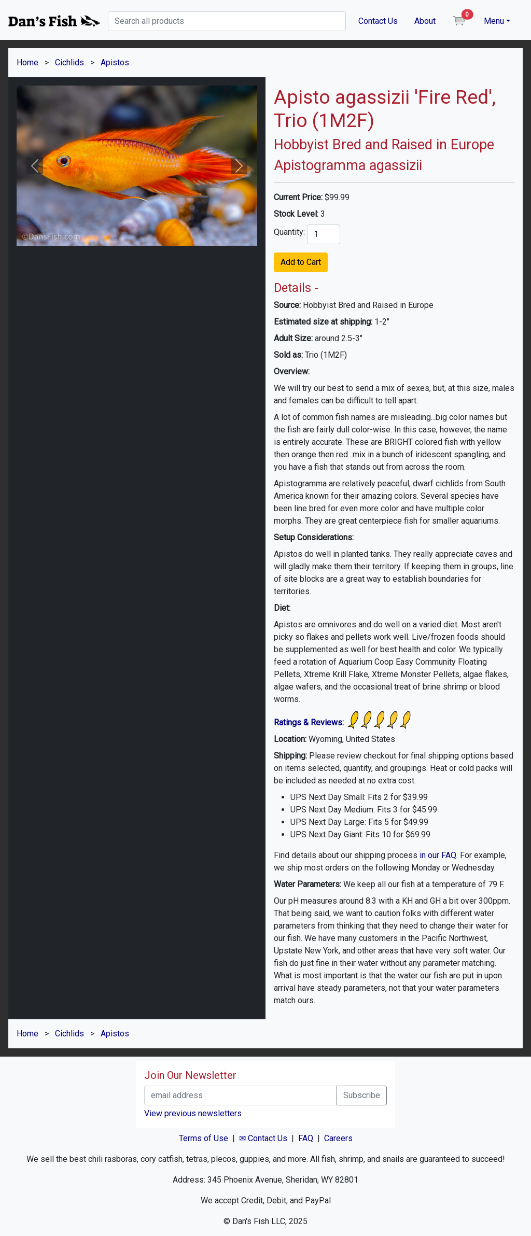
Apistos (115, 62)
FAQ (305, 1138)
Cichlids (69, 62)
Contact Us (378, 21)
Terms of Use (203, 1138)
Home (27, 62)
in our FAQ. (439, 855)
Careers (338, 1138)
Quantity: (289, 232)
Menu (494, 21)
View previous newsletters (193, 1113)
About (425, 21)
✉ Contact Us (263, 1138)
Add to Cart (301, 262)
